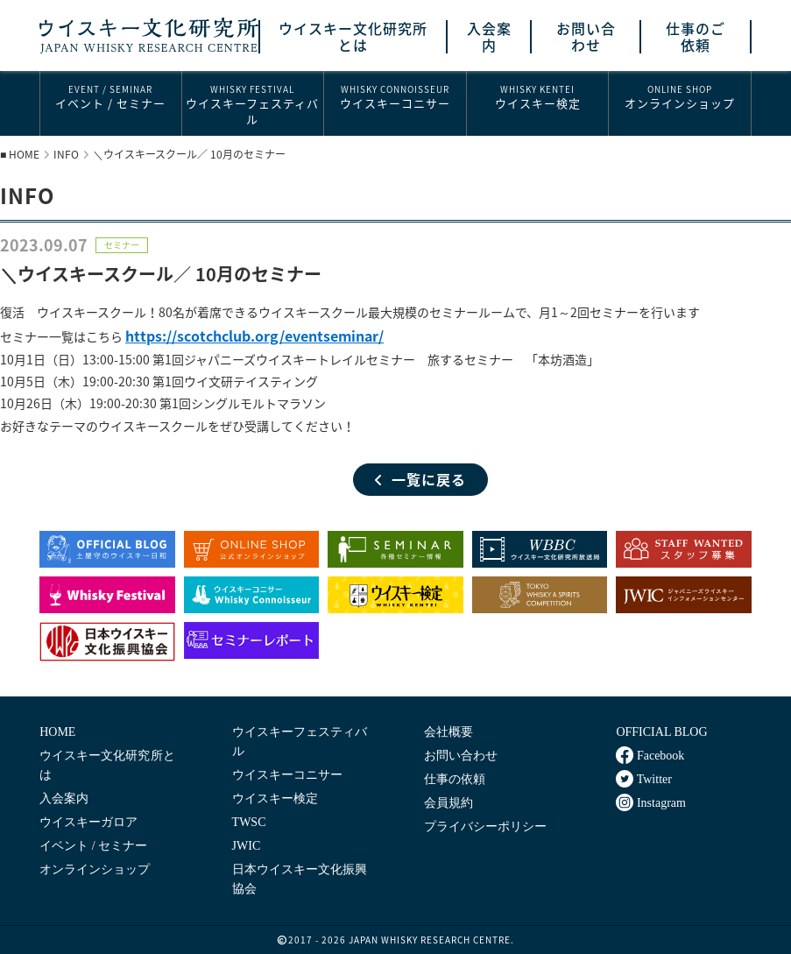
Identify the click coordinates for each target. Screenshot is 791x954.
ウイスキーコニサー (395, 96)
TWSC (249, 822)
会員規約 (448, 802)
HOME (24, 154)
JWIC (246, 845)
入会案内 (489, 36)
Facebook (650, 755)
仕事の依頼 (454, 779)
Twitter (643, 779)
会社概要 (448, 731)
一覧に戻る (420, 479)
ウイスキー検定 (538, 96)
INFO (66, 154)
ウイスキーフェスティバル (253, 104)
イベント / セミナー (110, 96)
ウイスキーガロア (88, 822)
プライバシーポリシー (485, 826)
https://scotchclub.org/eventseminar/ (254, 335)
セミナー (121, 244)
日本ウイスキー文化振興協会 (299, 879)
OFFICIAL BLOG (661, 731)
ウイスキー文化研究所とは (353, 36)
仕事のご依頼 (695, 36)
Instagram (650, 802)
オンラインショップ (680, 96)
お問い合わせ (586, 36)
